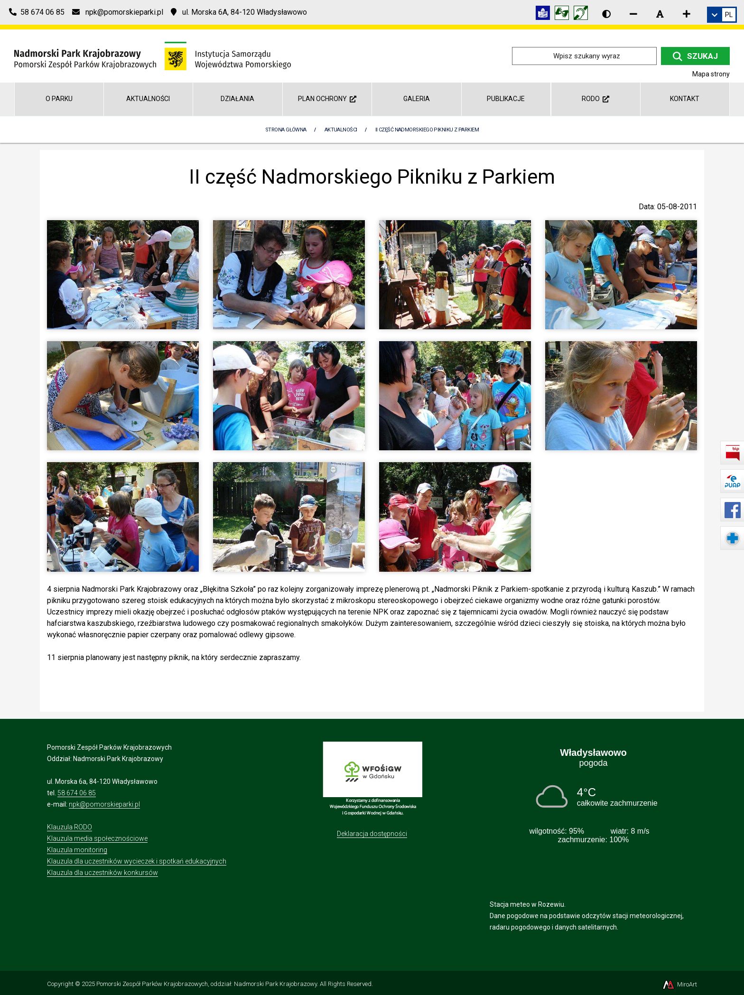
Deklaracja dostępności (372, 833)
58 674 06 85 (76, 793)
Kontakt (684, 98)
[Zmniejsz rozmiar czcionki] (633, 14)
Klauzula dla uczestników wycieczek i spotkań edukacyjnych (136, 861)
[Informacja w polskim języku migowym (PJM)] (583, 14)
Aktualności (148, 98)
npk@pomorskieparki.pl (104, 804)
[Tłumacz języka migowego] (564, 14)
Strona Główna (286, 130)
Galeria (416, 98)
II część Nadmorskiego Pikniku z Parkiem (427, 130)
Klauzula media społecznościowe (97, 838)
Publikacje (506, 98)
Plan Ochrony (327, 98)
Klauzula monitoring (77, 850)
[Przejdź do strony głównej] (152, 55)
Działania (237, 98)
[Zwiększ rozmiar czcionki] (686, 14)
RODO (595, 98)
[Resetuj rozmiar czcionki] (660, 14)
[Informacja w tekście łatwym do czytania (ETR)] (545, 14)
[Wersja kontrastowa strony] (606, 14)
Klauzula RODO (69, 827)
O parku (59, 98)
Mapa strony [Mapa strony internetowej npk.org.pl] (711, 74)
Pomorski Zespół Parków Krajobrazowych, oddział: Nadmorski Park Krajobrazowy (206, 983)
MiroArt (679, 984)
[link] (722, 15)
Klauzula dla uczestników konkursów (102, 872)
